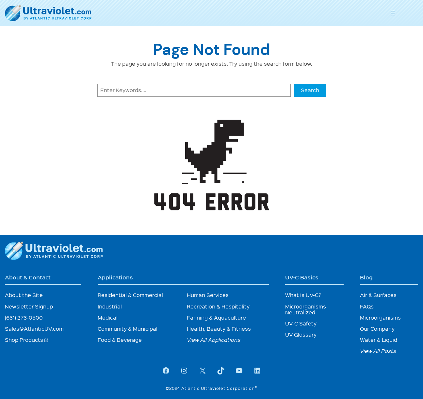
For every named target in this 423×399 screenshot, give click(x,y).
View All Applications (213, 339)
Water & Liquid (378, 339)
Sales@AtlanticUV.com (34, 328)
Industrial (110, 306)
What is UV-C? (303, 294)
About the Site (24, 294)
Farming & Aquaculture (216, 317)
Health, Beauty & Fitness (219, 328)
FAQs (367, 306)
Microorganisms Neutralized (305, 309)
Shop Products (27, 339)
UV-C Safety (301, 323)
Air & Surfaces (378, 294)
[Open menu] (393, 13)
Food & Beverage (120, 339)
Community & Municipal (127, 328)
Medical (108, 317)
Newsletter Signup (29, 306)
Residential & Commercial (130, 294)
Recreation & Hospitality (218, 306)
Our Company (377, 328)
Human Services (208, 294)
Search (310, 90)
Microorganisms (380, 317)
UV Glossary (301, 334)
